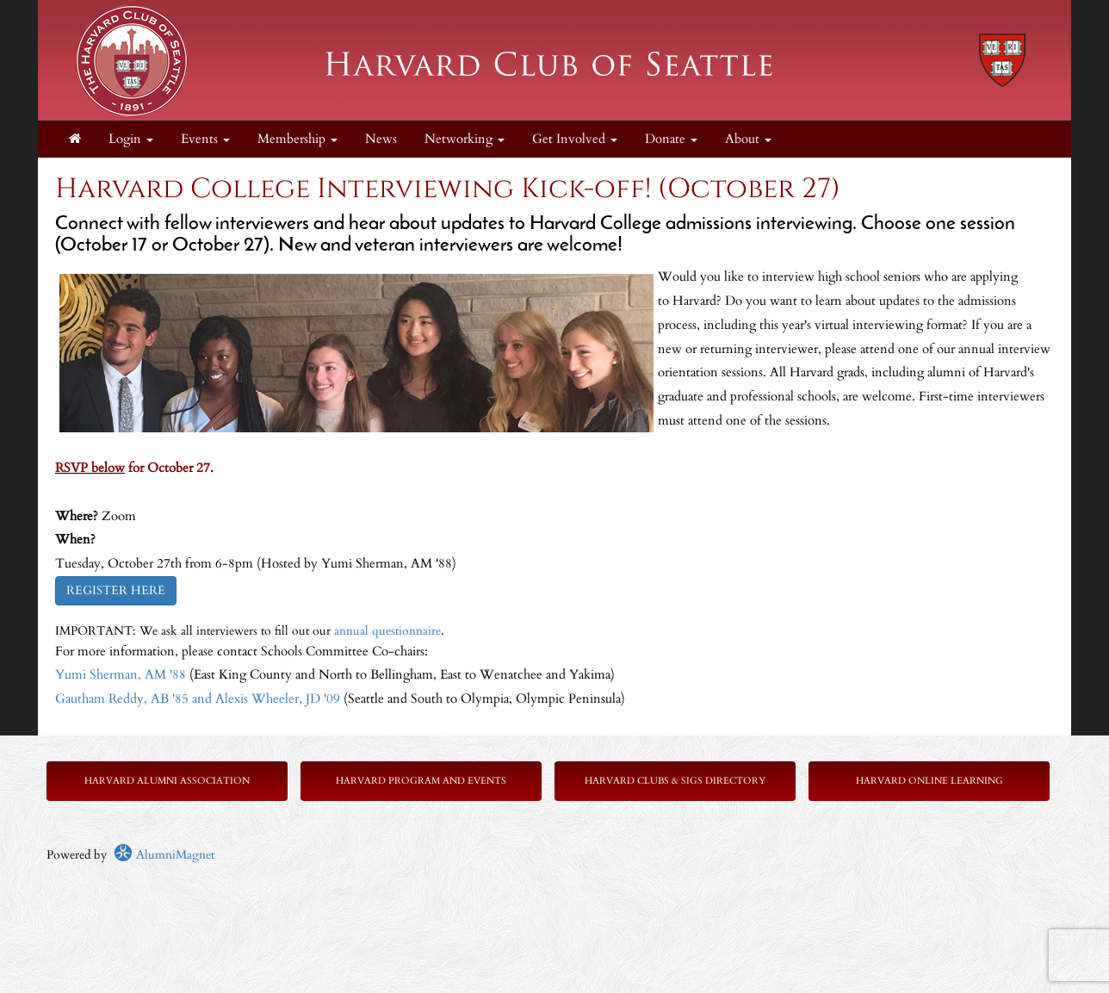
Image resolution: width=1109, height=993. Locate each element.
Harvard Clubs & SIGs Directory (675, 780)
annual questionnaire (387, 631)
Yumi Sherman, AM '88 (120, 675)
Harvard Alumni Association (167, 780)
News (381, 139)
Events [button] (205, 139)
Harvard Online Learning (929, 780)
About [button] (748, 139)
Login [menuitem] (130, 139)
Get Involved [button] (574, 139)
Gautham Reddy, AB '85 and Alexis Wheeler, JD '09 (197, 699)
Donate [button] (671, 139)
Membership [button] (297, 139)
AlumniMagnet (164, 855)
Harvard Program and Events (421, 780)
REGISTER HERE (115, 590)
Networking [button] (464, 139)
